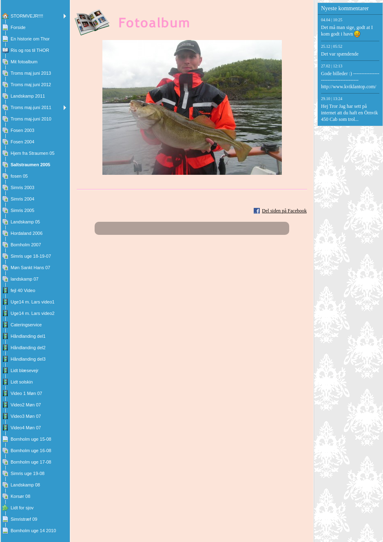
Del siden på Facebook (284, 211)
